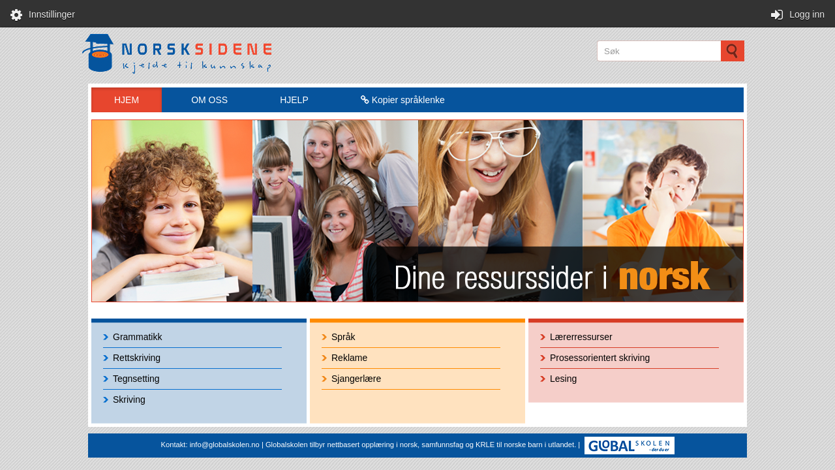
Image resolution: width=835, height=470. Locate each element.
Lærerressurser (581, 337)
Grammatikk (137, 337)
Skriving (129, 399)
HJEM (126, 100)
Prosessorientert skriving (600, 357)
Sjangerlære (356, 378)
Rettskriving (136, 357)
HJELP (294, 100)
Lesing (563, 378)
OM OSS (209, 100)
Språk (343, 337)
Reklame (349, 357)
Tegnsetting (136, 378)
